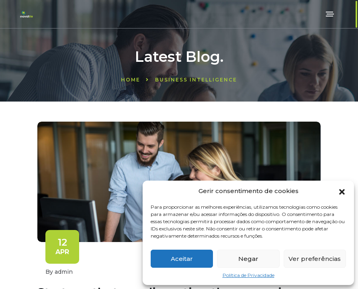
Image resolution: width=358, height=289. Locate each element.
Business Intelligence (196, 80)
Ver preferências (314, 259)
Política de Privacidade (248, 275)
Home (130, 80)
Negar (248, 259)
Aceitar (182, 259)
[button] (342, 191)
